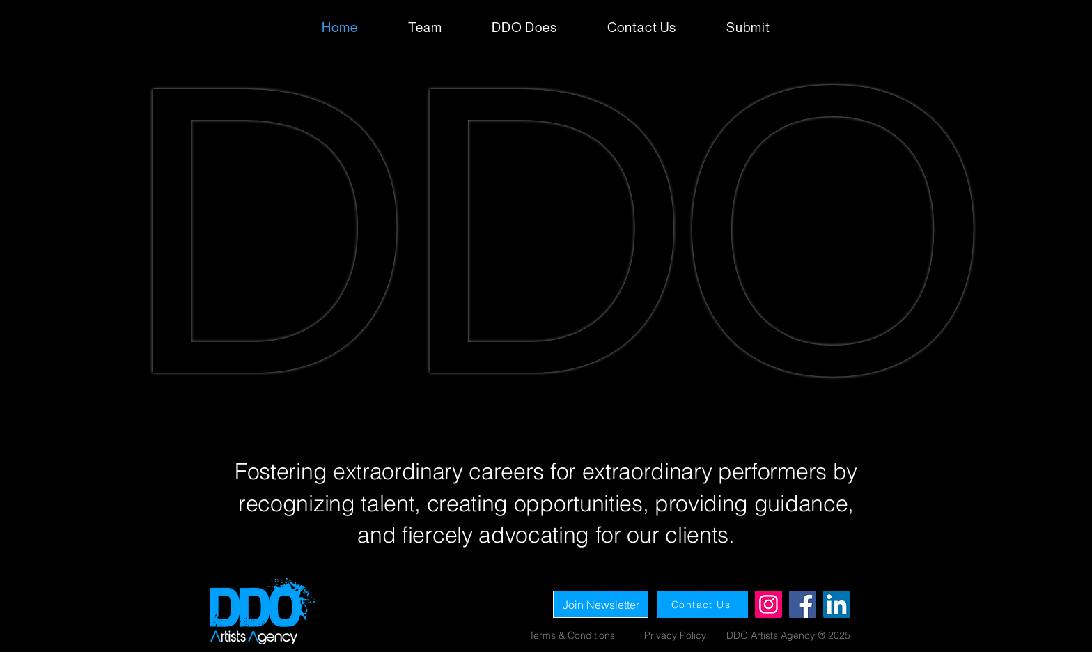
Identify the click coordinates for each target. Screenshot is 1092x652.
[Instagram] (768, 604)
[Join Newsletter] (600, 604)
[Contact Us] (702, 604)
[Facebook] (802, 604)
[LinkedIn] (836, 604)
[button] (748, 27)
